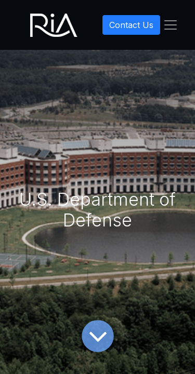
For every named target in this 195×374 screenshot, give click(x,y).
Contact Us (131, 25)
